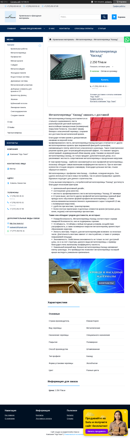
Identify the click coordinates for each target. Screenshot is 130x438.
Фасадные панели (18, 73)
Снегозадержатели (19, 111)
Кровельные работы (19, 49)
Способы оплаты (84, 29)
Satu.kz (76, 432)
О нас (52, 29)
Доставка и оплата (44, 419)
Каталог (10, 45)
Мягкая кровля (17, 61)
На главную (9, 415)
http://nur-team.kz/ (17, 223)
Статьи (102, 29)
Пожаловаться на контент (74, 434)
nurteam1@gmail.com (18, 227)
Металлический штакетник (21, 85)
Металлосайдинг (18, 69)
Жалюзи (14, 99)
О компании (10, 419)
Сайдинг (14, 65)
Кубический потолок (19, 103)
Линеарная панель (18, 107)
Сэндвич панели (17, 115)
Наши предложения (30, 29)
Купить (105, 80)
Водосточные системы (20, 77)
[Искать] (104, 16)
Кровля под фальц (19, 95)
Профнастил (16, 57)
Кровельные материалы (63, 39)
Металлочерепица (84, 39)
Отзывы (10, 127)
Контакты (64, 29)
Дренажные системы (19, 81)
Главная (11, 29)
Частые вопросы (14, 133)
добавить (108, 2)
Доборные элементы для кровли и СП (21, 90)
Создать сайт (15, 2)
